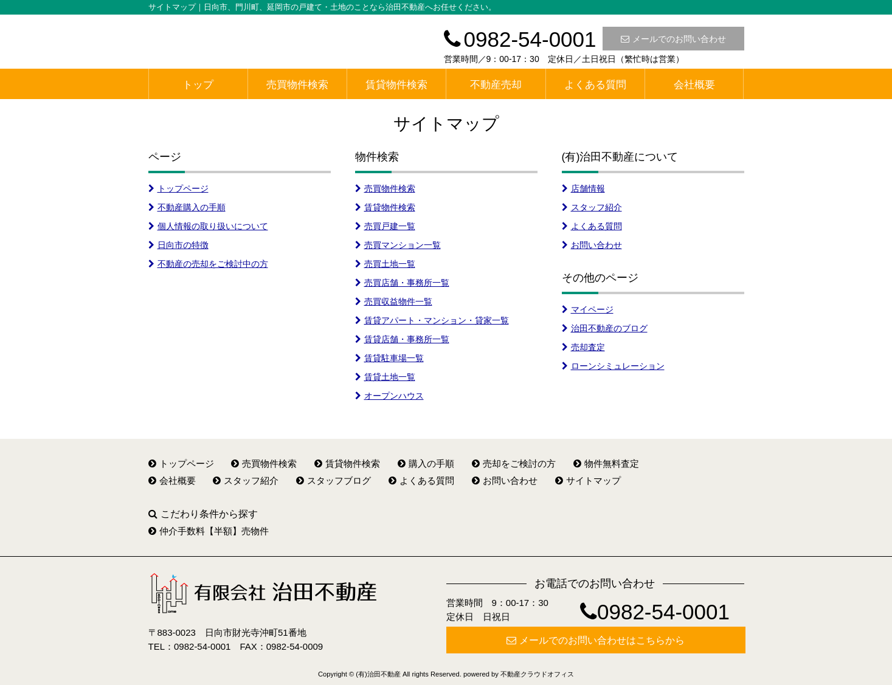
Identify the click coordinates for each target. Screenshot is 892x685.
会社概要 (694, 85)
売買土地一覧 (385, 264)
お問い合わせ (592, 245)
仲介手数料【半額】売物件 (208, 531)
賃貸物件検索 (396, 85)
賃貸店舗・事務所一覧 (402, 339)
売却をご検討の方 (514, 463)
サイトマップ (588, 480)
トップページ (178, 188)
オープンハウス (389, 396)
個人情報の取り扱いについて (208, 226)
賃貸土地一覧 (385, 377)
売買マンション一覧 (398, 245)
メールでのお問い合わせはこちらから (596, 640)
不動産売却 (496, 85)
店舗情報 (583, 188)
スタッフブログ (333, 480)
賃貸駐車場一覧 (389, 358)
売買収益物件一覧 (393, 301)
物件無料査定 (606, 463)
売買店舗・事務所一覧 (402, 282)
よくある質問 (595, 85)
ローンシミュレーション (613, 366)
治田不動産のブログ (605, 328)
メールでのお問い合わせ (673, 39)
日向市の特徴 (178, 245)
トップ (197, 85)
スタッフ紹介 (592, 207)
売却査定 (583, 347)
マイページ (588, 309)
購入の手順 (426, 463)
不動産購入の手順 (187, 207)
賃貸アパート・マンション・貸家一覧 (432, 320)
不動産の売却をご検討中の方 (208, 264)
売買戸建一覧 (385, 226)
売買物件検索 (297, 85)
